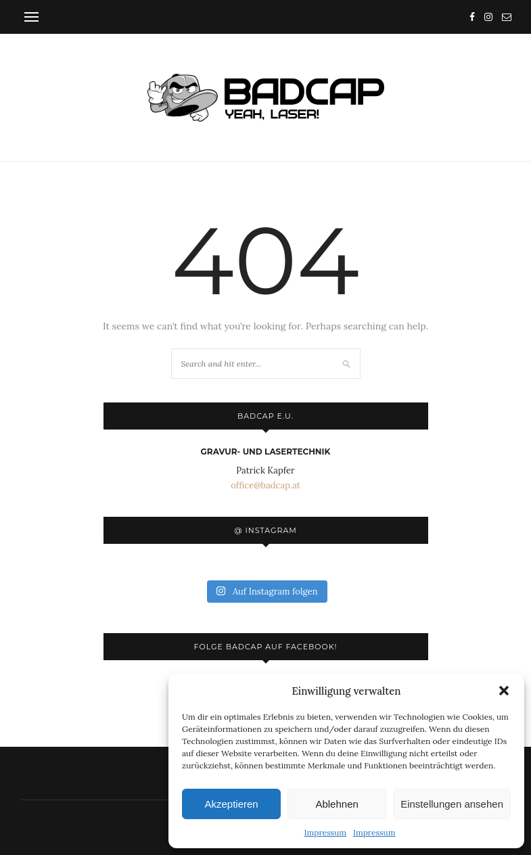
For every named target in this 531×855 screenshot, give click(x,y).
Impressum (325, 832)
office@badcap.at (265, 485)
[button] (504, 690)
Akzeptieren (231, 804)
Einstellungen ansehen (451, 804)
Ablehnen (336, 804)
